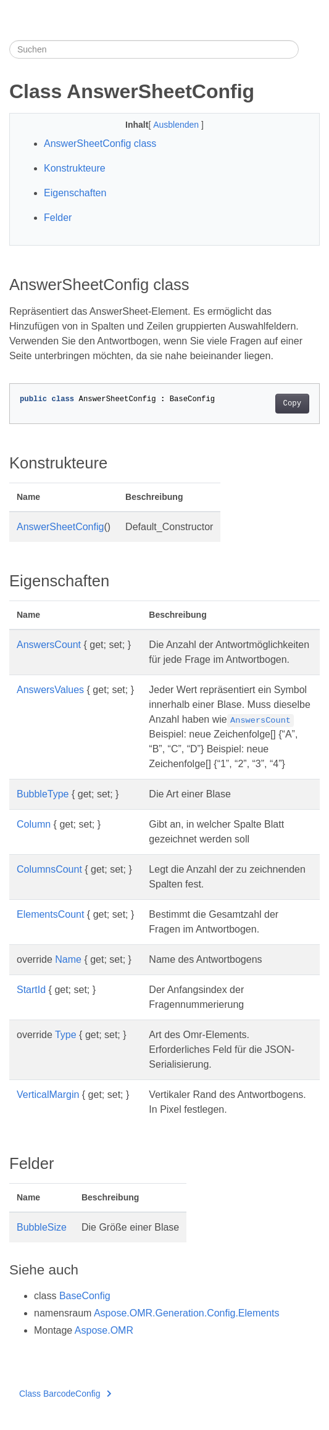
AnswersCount (49, 644)
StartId (31, 989)
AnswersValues (50, 689)
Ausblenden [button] (177, 125)
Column (34, 824)
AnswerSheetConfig (60, 527)
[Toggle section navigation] (309, 49)
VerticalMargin (48, 1094)
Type (66, 1034)
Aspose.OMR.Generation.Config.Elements (187, 1313)
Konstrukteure (75, 168)
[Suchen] (154, 49)
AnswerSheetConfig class (100, 143)
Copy (292, 403)
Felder (58, 217)
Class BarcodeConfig (65, 1394)
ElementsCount (50, 914)
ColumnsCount (49, 869)
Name (68, 959)
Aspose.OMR (104, 1330)
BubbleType (43, 794)
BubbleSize (42, 1227)
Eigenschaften (75, 193)
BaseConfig (84, 1296)
